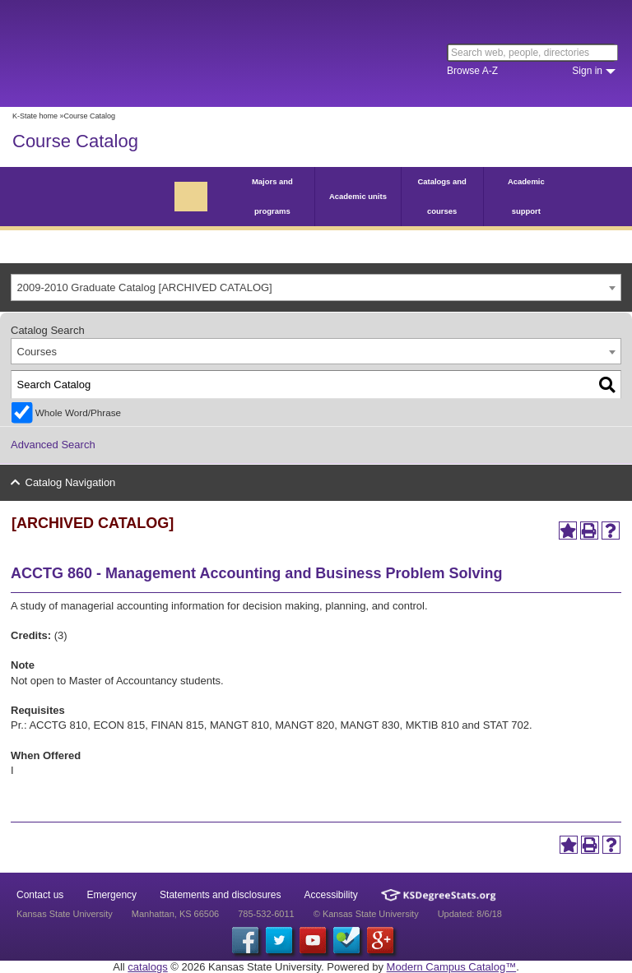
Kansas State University (150, 53)
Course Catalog (75, 141)
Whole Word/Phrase (78, 412)
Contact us (39, 895)
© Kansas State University (366, 914)
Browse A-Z (472, 70)
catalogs (147, 967)
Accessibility (331, 895)
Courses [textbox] (37, 351)
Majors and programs (272, 196)
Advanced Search (53, 444)
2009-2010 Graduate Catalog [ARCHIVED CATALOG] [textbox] (144, 287)
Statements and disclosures (220, 895)
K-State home (35, 116)
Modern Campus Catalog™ (452, 967)
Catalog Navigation (71, 482)
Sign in (587, 70)
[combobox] (316, 287)
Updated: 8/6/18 (470, 914)
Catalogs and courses (441, 196)
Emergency (111, 895)
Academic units (358, 196)
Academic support (526, 196)
